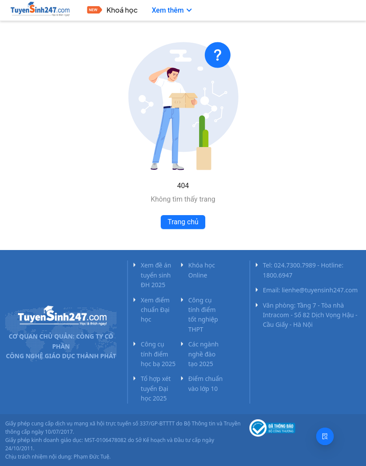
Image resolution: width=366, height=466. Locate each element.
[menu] (192, 10)
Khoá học (122, 9)
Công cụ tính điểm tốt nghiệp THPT (203, 314)
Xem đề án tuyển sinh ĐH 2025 (156, 275)
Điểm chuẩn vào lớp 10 (205, 383)
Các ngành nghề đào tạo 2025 (203, 354)
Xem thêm (173, 10)
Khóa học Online (201, 270)
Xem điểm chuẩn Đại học (155, 310)
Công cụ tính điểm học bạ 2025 (158, 354)
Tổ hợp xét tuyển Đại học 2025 (156, 388)
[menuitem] (112, 11)
